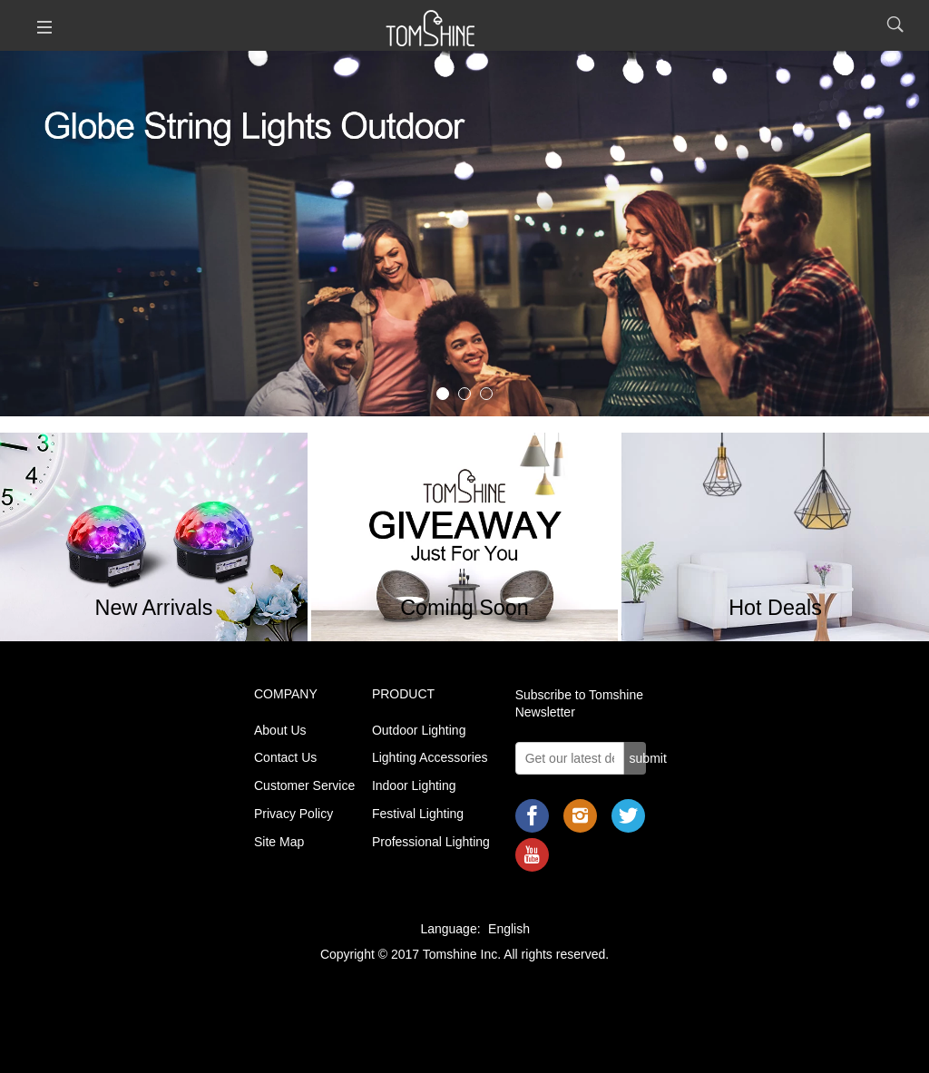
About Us (280, 730)
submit (638, 758)
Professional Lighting (431, 841)
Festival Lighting (418, 813)
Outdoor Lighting (419, 730)
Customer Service (304, 785)
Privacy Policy (293, 813)
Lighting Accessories (430, 757)
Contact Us (285, 757)
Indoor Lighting (414, 785)
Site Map (279, 841)
